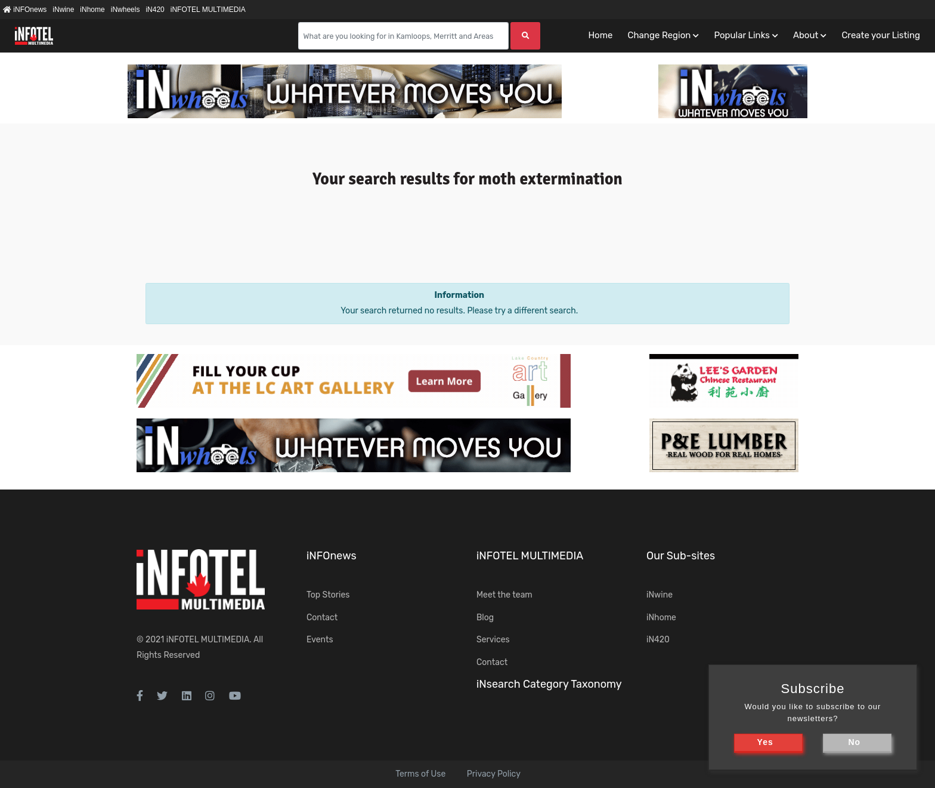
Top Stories (327, 595)
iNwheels (125, 9)
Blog (485, 617)
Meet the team (504, 595)
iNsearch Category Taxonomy (549, 684)
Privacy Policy (494, 774)
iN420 (154, 9)
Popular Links (741, 35)
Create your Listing (880, 35)
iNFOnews (25, 9)
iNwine (63, 9)
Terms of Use (420, 774)
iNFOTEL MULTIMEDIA (208, 9)
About (805, 35)
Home (600, 35)
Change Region (659, 35)
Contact (322, 617)
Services (493, 640)
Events (319, 640)
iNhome (92, 9)
